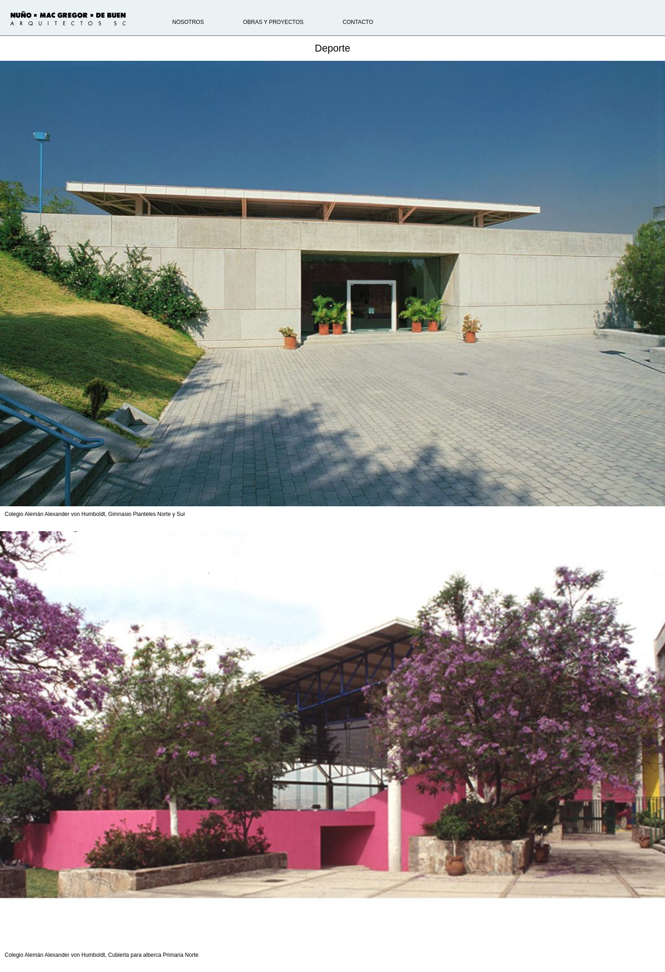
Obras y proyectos (273, 22)
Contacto (358, 22)
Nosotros (188, 22)
